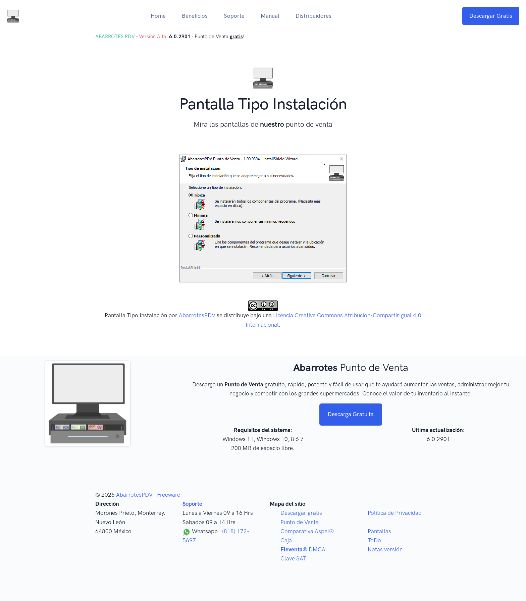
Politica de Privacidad (395, 512)
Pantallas (379, 531)
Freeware (168, 494)
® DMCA (302, 549)
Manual (270, 15)
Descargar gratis (301, 512)
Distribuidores (313, 15)
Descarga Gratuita (351, 414)
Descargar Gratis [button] (490, 15)
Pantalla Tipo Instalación (136, 315)
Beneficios (195, 15)
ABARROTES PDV (115, 37)
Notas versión (385, 549)
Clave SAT (293, 558)
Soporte (234, 15)
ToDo (374, 540)
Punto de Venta (299, 522)
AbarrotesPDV (197, 315)
